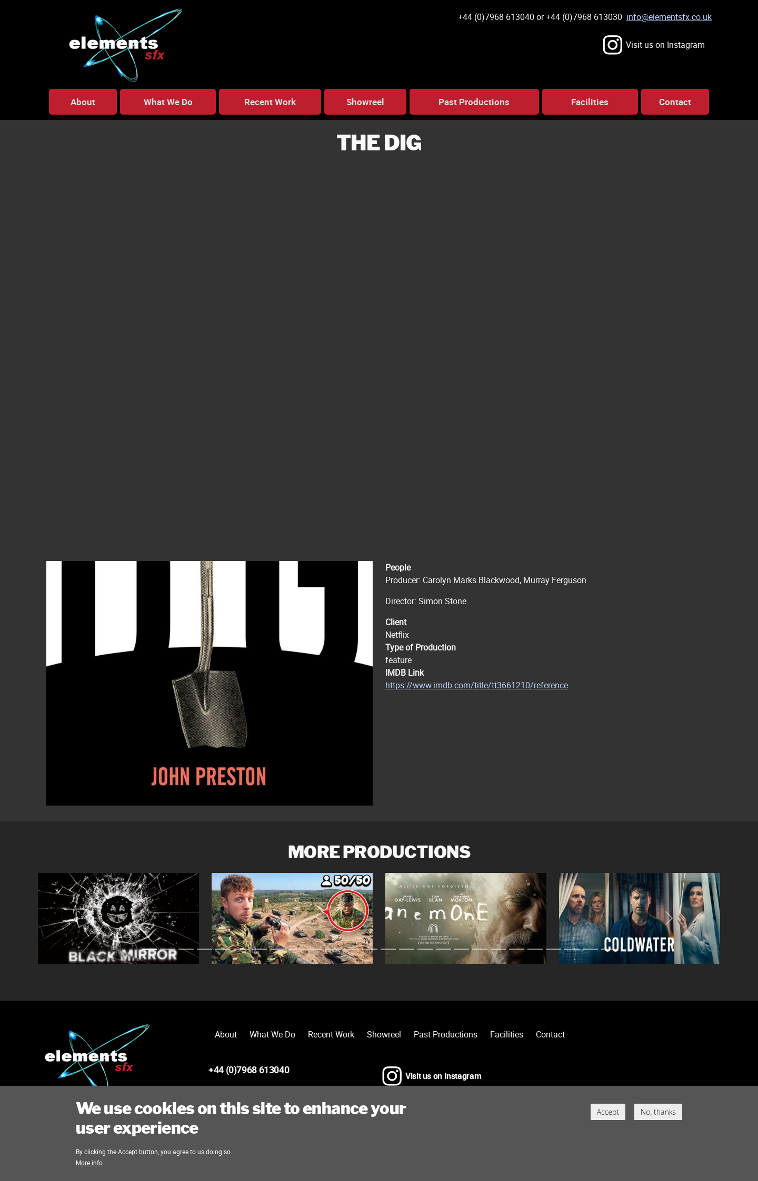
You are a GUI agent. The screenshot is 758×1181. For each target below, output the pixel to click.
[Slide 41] (333, 949)
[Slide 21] (241, 949)
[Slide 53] (388, 949)
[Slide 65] (443, 949)
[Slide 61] (425, 949)
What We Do (168, 102)
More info (89, 1162)
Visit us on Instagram (665, 44)
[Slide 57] (406, 949)
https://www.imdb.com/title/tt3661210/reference (476, 685)
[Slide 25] (259, 949)
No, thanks (658, 1112)
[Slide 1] (149, 949)
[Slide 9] (186, 949)
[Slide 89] (553, 949)
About (83, 102)
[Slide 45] (351, 949)
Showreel (365, 102)
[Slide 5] (167, 949)
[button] (89, 918)
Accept (608, 1112)
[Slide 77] (498, 949)
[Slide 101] (608, 949)
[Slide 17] (223, 949)
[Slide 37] (314, 949)
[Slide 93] (572, 949)
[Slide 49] (369, 949)
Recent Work (270, 102)
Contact (675, 102)
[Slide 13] (204, 949)
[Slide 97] (590, 949)
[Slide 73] (479, 949)
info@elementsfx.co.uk (669, 17)
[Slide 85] (535, 949)
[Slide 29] (278, 949)
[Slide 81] (516, 949)
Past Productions (474, 102)
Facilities (590, 102)
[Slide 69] (462, 949)
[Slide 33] (296, 949)
